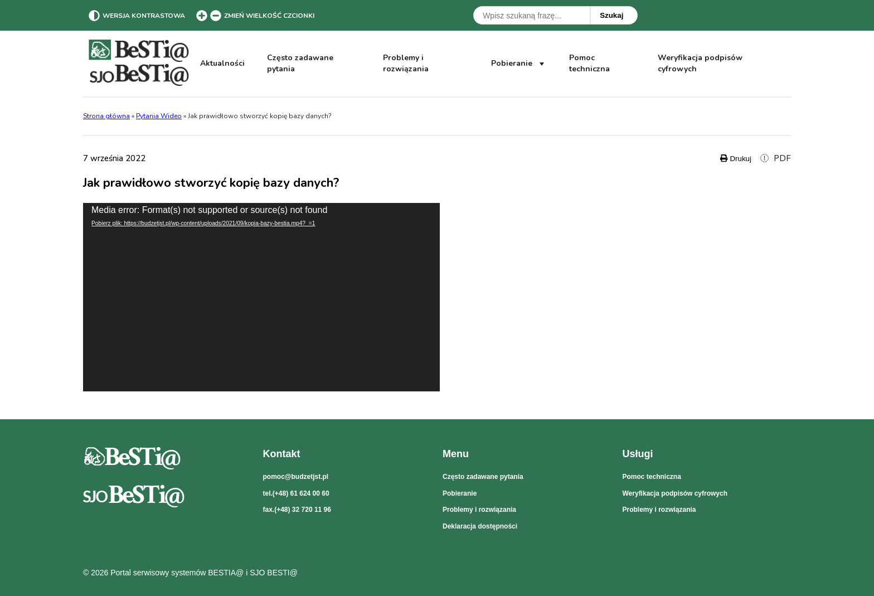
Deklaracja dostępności (480, 526)
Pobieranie (519, 63)
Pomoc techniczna (589, 63)
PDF (775, 158)
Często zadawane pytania (300, 63)
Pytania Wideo (159, 116)
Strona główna (106, 116)
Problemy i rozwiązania (406, 63)
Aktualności (222, 63)
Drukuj (735, 158)
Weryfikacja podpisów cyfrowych (699, 63)
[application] (261, 297)
